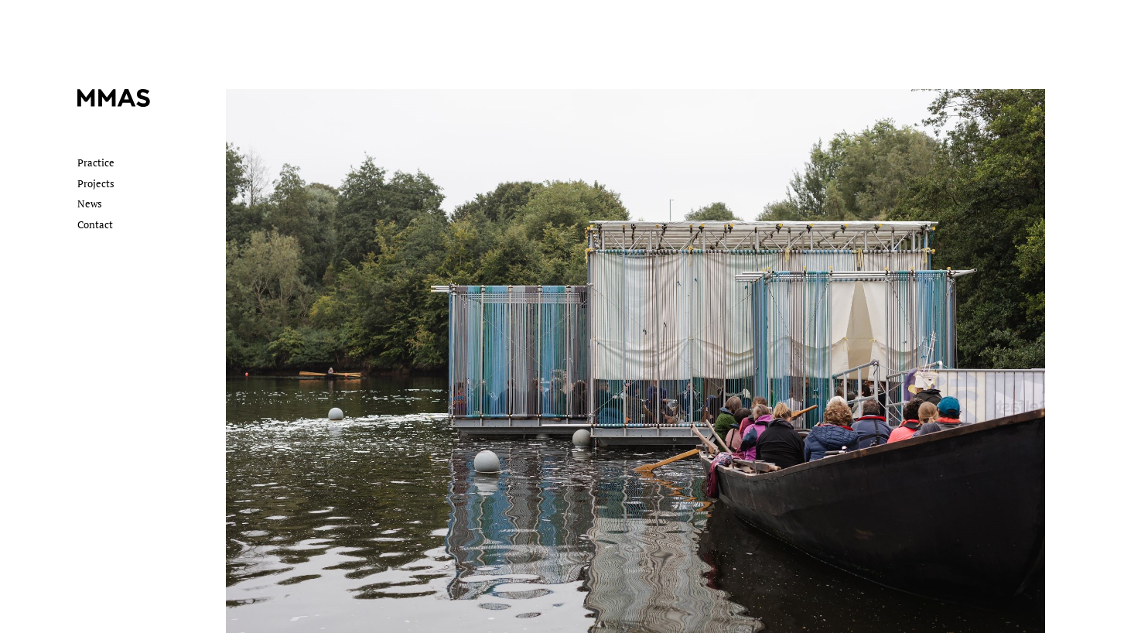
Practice (95, 162)
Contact (95, 224)
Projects (95, 183)
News (89, 203)
